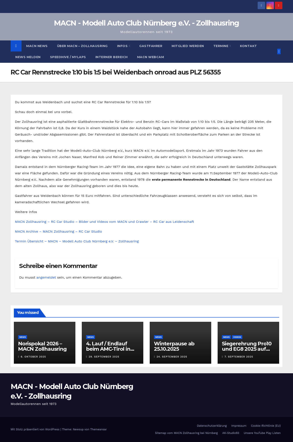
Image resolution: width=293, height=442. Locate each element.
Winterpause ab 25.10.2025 (174, 346)
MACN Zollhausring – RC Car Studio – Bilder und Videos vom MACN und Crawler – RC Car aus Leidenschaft (104, 222)
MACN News (37, 46)
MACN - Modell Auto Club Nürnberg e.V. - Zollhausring (146, 23)
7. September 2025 (238, 356)
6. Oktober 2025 (33, 356)
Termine (221, 46)
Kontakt (248, 46)
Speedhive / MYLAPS (68, 57)
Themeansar (98, 429)
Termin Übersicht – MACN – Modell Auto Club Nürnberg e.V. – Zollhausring (77, 241)
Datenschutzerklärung (212, 425)
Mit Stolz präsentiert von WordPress (35, 429)
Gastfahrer (150, 46)
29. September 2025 (104, 356)
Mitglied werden (188, 46)
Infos (123, 46)
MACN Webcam (150, 57)
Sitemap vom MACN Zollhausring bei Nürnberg (186, 433)
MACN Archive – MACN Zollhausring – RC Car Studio (58, 231)
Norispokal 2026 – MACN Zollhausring (42, 346)
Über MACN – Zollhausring (82, 46)
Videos (237, 337)
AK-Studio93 (230, 433)
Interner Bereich (111, 57)
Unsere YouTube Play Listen (262, 433)
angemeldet (46, 277)
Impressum (238, 425)
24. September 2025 (172, 356)
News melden (28, 57)
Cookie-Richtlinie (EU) (266, 425)
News (22, 337)
